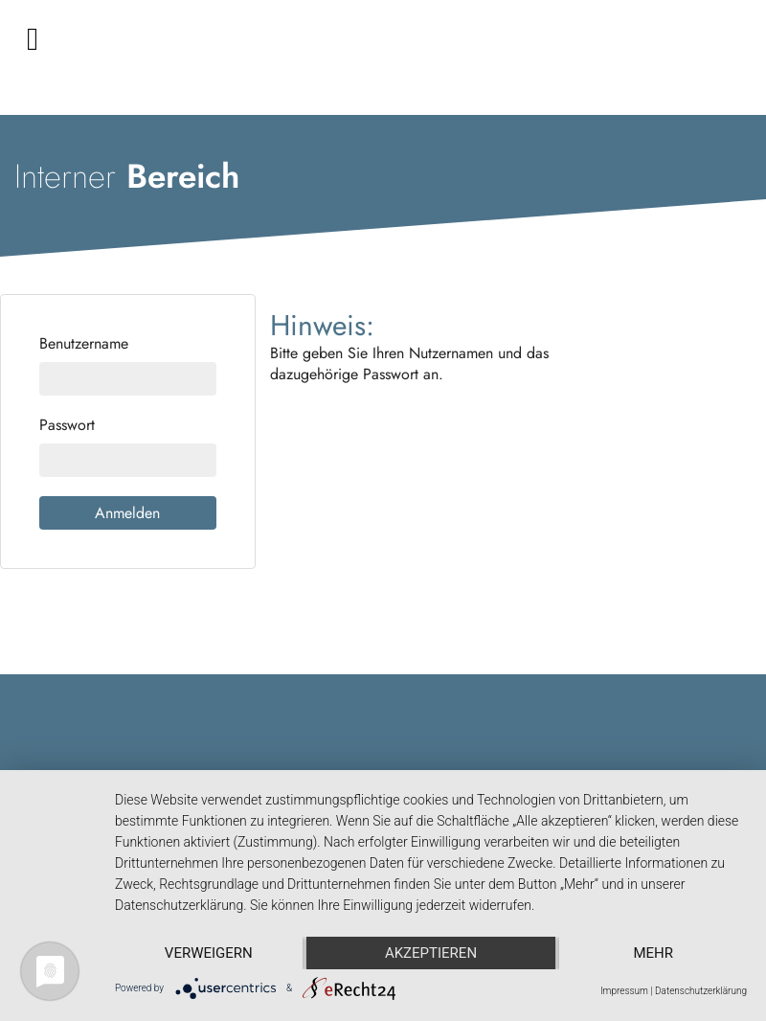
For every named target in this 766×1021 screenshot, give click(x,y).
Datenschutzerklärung (701, 991)
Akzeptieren (431, 953)
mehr (653, 953)
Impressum (624, 991)
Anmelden (127, 513)
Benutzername (83, 343)
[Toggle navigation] (32, 39)
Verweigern (209, 953)
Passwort (67, 425)
